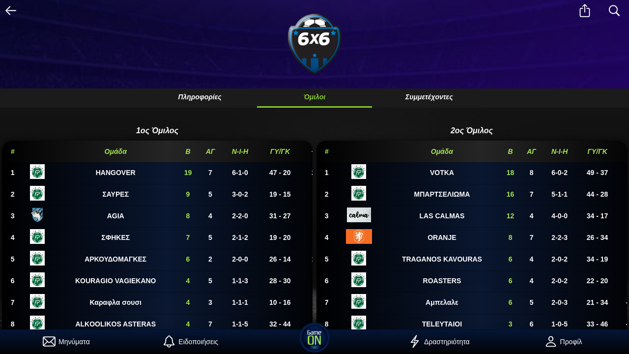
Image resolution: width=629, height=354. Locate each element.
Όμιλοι (314, 97)
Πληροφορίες (199, 97)
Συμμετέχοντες (429, 97)
